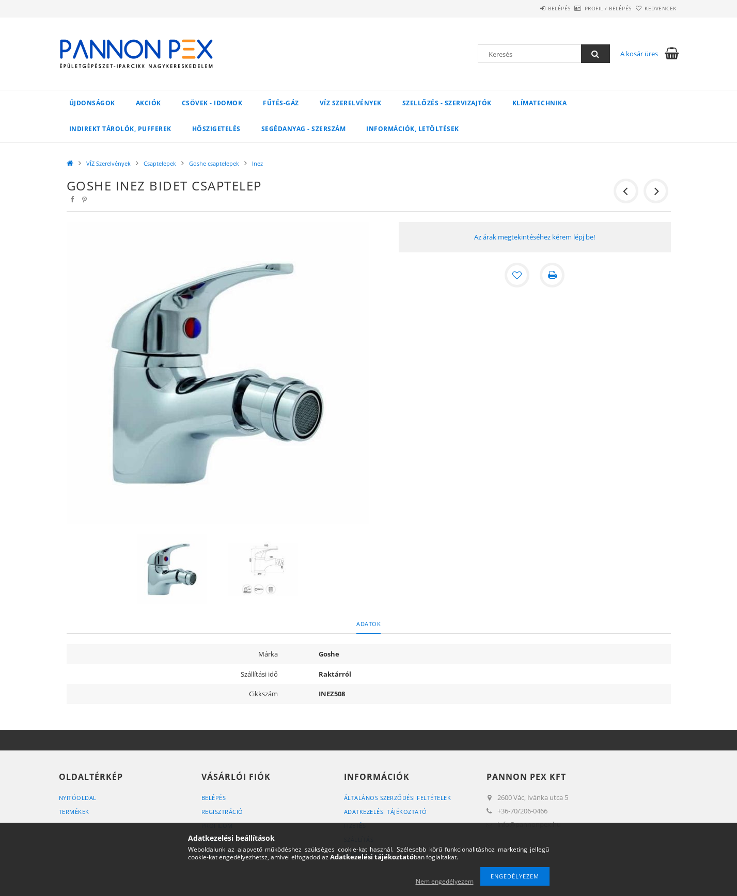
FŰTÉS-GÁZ (281, 103)
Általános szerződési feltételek (397, 798)
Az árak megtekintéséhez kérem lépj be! (534, 237)
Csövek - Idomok (212, 103)
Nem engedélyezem (445, 881)
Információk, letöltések (412, 128)
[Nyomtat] (552, 275)
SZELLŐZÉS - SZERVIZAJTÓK (447, 103)
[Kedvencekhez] (517, 275)
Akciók (148, 103)
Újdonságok (92, 103)
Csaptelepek (160, 163)
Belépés (531, 8)
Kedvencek (655, 8)
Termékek (74, 811)
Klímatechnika (539, 103)
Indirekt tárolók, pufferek (120, 128)
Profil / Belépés (591, 8)
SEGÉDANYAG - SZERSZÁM (303, 128)
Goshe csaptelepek (214, 163)
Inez (257, 163)
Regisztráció (222, 811)
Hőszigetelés (216, 128)
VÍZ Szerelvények (351, 103)
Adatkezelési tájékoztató (385, 811)
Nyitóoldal (78, 798)
